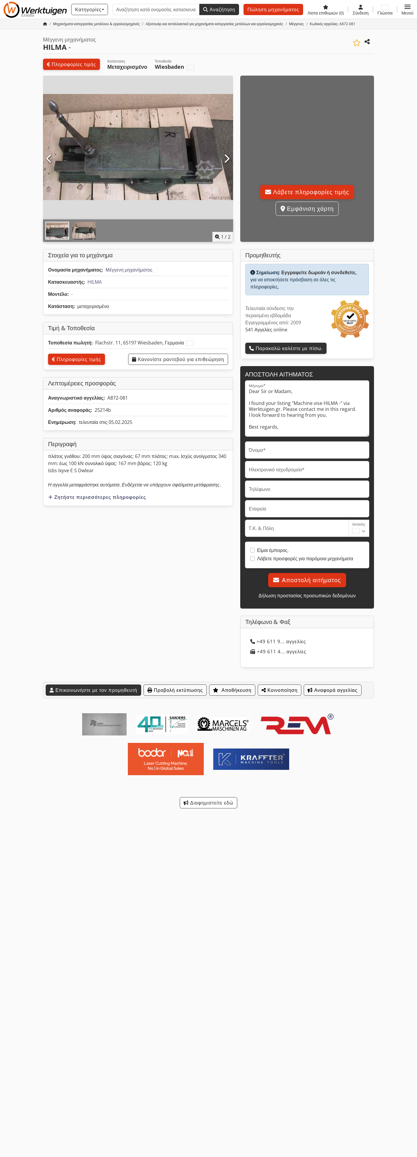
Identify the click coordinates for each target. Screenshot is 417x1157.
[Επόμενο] (226, 159)
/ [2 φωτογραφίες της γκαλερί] (222, 237)
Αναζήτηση (219, 9)
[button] (407, 9)
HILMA (94, 282)
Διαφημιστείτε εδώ (208, 802)
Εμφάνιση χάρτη (307, 209)
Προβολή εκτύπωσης (175, 690)
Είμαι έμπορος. (273, 550)
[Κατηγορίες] (89, 9)
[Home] (96, 23)
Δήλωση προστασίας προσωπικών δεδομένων (307, 595)
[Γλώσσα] (385, 9)
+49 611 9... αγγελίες (278, 641)
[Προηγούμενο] (49, 159)
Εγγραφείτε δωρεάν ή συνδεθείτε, (319, 272)
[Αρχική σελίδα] (45, 23)
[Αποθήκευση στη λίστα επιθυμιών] (357, 43)
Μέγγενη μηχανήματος (129, 269)
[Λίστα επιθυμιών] (326, 9)
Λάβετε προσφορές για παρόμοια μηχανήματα (305, 558)
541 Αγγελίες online (266, 329)
